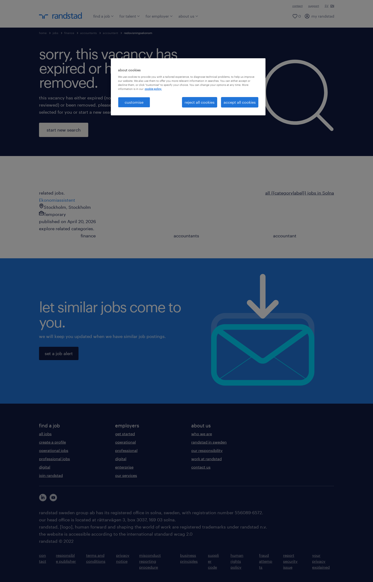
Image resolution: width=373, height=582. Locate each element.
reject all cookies (200, 102)
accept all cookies (240, 102)
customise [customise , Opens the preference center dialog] (134, 102)
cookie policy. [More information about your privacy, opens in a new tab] (153, 88)
